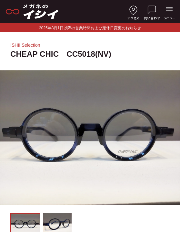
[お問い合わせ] (152, 12)
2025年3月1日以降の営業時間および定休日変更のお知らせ (90, 28)
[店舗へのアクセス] (133, 12)
